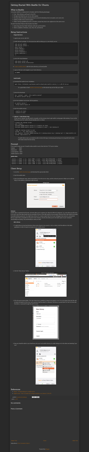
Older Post (75, 440)
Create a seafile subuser (20, 66)
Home (44, 440)
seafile (16, 399)
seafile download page (24, 172)
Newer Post (14, 440)
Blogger (48, 449)
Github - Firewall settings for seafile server (24, 391)
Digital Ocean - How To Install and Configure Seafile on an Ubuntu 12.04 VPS (32, 393)
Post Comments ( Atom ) (24, 443)
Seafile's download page (36, 87)
